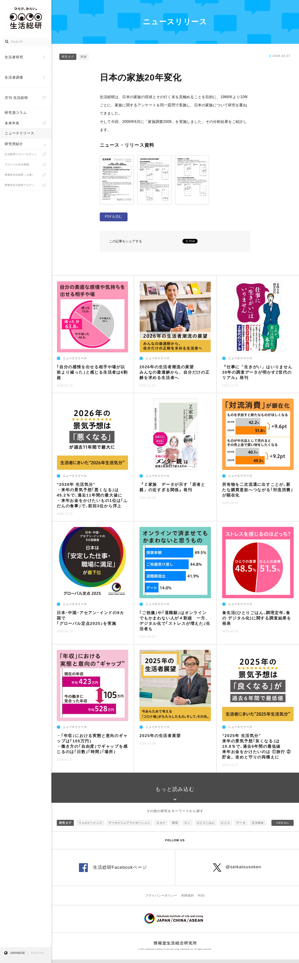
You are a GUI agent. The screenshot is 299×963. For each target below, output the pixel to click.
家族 (83, 56)
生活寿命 (258, 826)
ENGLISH (37, 953)
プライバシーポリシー (161, 899)
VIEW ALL (282, 826)
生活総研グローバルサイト (21, 154)
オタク (161, 826)
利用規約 (187, 899)
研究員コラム (16, 113)
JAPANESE (17, 953)
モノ (187, 826)
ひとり (225, 826)
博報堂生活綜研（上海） (19, 174)
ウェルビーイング (90, 826)
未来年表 (12, 123)
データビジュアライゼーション (129, 826)
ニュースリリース (19, 133)
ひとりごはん (206, 826)
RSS (201, 899)
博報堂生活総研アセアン (19, 185)
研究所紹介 (14, 144)
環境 (175, 826)
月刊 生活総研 (16, 98)
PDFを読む (113, 216)
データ (240, 826)
